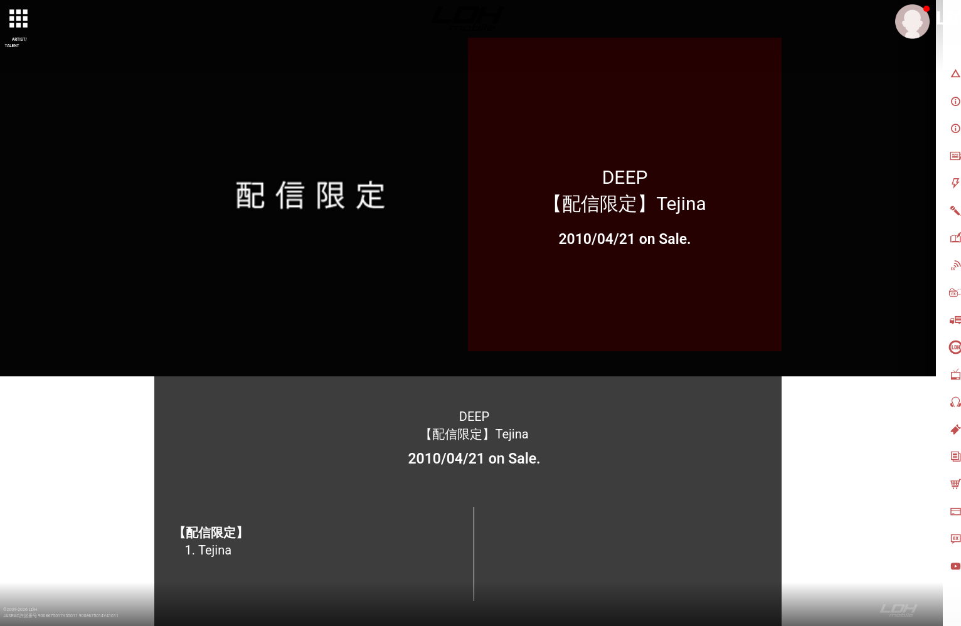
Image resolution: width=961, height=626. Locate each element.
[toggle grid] (19, 19)
